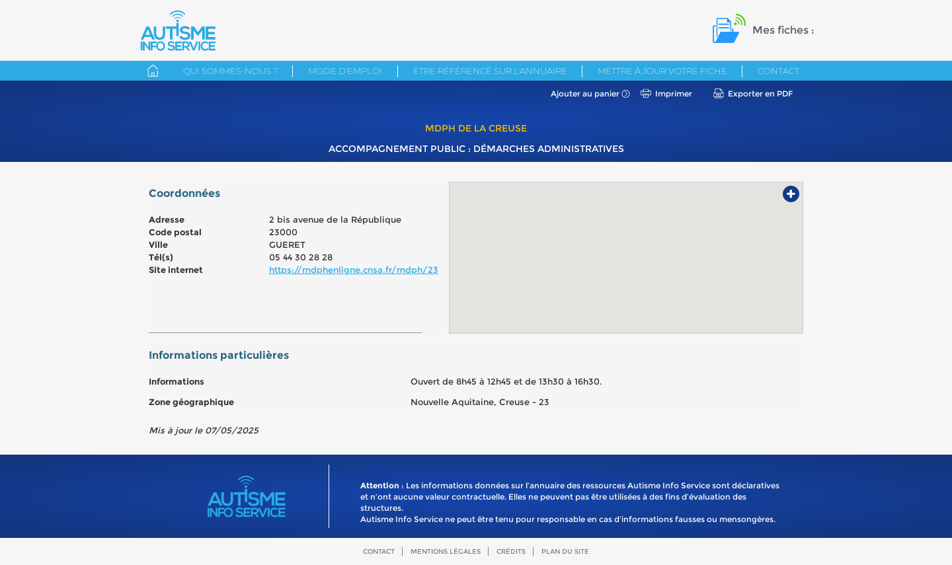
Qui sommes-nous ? (230, 70)
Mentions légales (446, 551)
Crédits (511, 551)
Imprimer (673, 93)
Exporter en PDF (760, 93)
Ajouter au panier (585, 93)
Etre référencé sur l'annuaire (490, 70)
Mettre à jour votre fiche (662, 70)
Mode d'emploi (345, 70)
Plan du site (565, 551)
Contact (778, 70)
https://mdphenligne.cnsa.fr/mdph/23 (353, 269)
